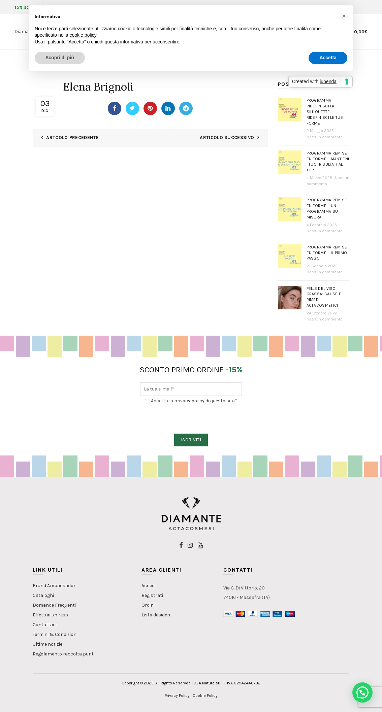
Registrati (152, 595)
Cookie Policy (205, 695)
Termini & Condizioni (55, 634)
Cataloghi (43, 595)
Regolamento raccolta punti (64, 654)
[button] (362, 692)
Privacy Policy (177, 695)
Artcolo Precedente (72, 137)
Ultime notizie (47, 644)
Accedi (148, 585)
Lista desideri (155, 615)
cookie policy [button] (83, 35)
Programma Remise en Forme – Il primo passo (327, 253)
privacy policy (189, 401)
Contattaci (45, 625)
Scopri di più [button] (59, 57)
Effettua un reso (50, 615)
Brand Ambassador (54, 585)
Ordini (148, 605)
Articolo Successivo (227, 137)
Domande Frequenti (54, 605)
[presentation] (191, 419)
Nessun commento (325, 137)
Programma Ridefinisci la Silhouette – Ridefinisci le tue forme (325, 111)
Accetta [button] (328, 57)
